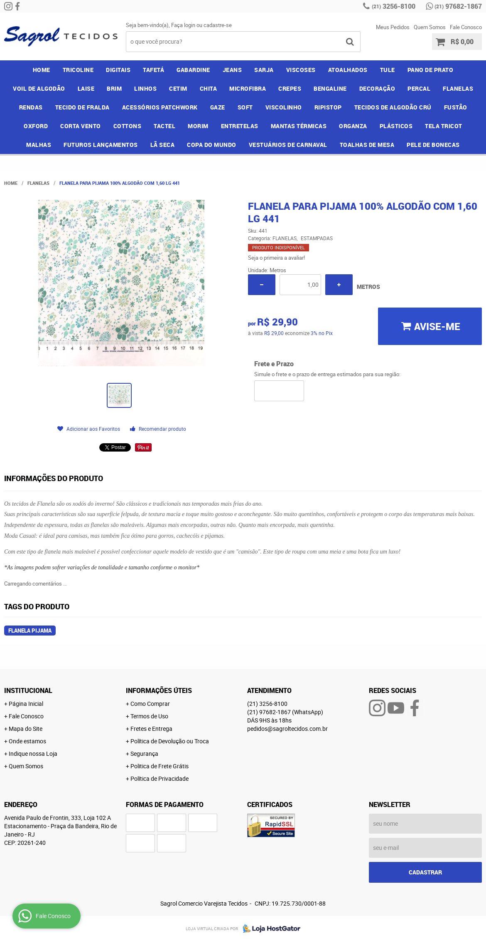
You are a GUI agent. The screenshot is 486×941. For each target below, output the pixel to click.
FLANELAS (458, 88)
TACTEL (164, 126)
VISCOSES (301, 70)
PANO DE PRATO (430, 70)
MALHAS (38, 145)
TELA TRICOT (443, 126)
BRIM (114, 88)
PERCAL (418, 88)
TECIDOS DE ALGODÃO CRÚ (393, 107)
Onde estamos (27, 741)
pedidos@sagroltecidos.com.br (287, 728)
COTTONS (127, 126)
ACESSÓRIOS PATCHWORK (160, 107)
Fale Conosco (466, 27)
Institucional (28, 690)
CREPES (289, 88)
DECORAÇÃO (377, 88)
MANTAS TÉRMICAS (299, 126)
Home (41, 70)
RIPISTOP (328, 107)
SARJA (264, 70)
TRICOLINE (78, 70)
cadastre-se (218, 25)
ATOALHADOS (348, 70)
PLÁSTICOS (396, 126)
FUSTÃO (455, 107)
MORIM (198, 126)
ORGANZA (353, 126)
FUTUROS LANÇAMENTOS (101, 145)
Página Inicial (26, 704)
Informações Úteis (159, 690)
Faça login (183, 25)
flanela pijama (30, 630)
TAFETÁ (153, 70)
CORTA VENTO (80, 126)
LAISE (86, 88)
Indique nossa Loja (33, 753)
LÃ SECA (162, 145)
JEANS (232, 70)
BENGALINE (330, 88)
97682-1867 (458, 6)
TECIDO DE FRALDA (82, 107)
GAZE (217, 107)
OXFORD (36, 126)
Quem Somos (430, 27)
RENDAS (31, 107)
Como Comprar (150, 704)
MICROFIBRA (247, 88)
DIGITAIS (118, 70)
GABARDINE (193, 70)
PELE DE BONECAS (433, 145)
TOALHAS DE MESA (367, 145)
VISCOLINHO (283, 107)
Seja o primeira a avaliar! (276, 257)
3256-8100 (393, 6)
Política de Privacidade (159, 778)
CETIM (178, 88)
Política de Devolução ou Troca (169, 741)
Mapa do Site (25, 728)
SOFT (245, 107)
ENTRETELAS (239, 126)
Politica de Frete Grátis (159, 766)
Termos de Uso (149, 716)
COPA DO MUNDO (211, 145)
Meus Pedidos (393, 27)
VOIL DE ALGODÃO (39, 88)
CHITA (208, 88)
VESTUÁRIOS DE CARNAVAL (288, 145)
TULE (387, 70)
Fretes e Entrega (151, 728)
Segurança (144, 753)
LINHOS (145, 88)
